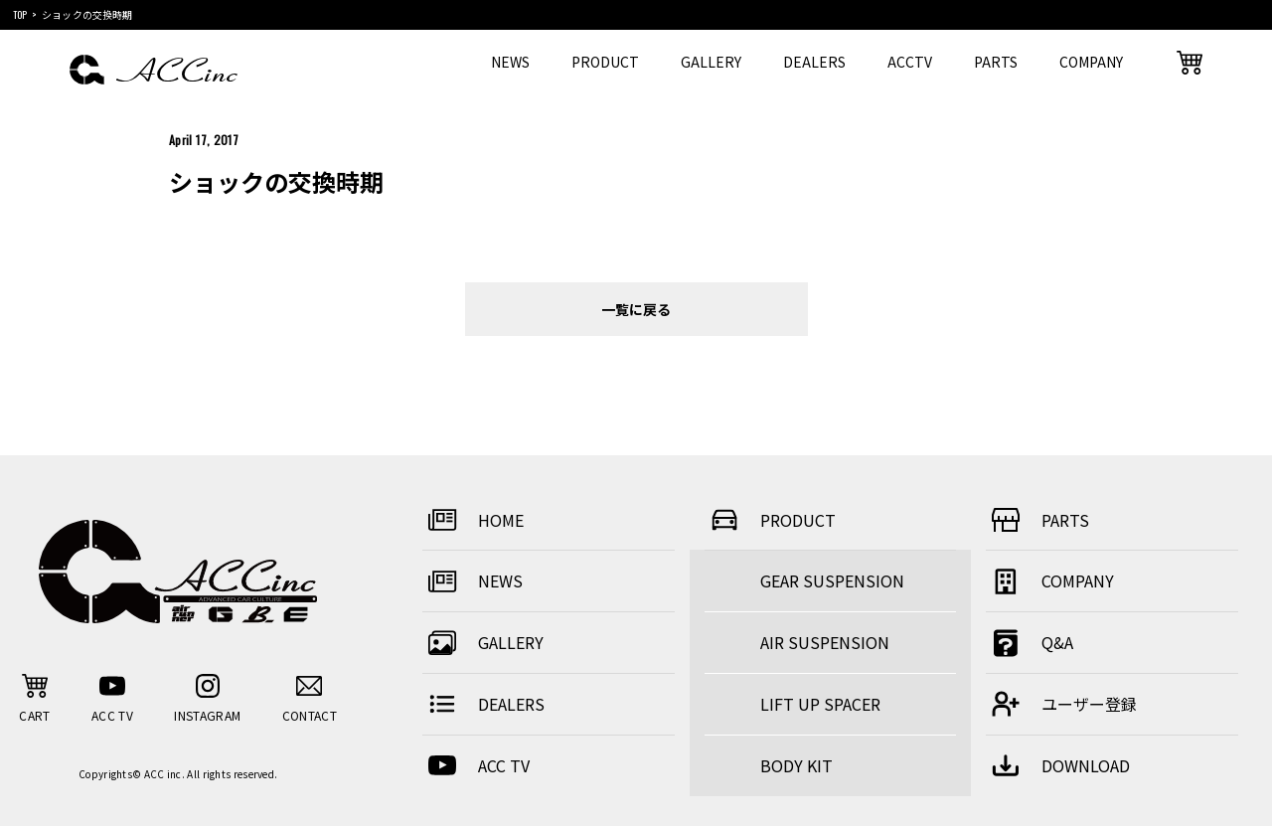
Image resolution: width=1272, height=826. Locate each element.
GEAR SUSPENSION (832, 580)
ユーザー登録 (1061, 704)
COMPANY (1091, 62)
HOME (473, 520)
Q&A (1029, 643)
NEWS (510, 62)
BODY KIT (796, 765)
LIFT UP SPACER (820, 704)
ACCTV (909, 62)
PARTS (996, 62)
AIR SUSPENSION (824, 642)
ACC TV (476, 765)
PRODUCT (605, 62)
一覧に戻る (636, 308)
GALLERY (711, 62)
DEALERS (814, 62)
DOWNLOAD (1058, 765)
